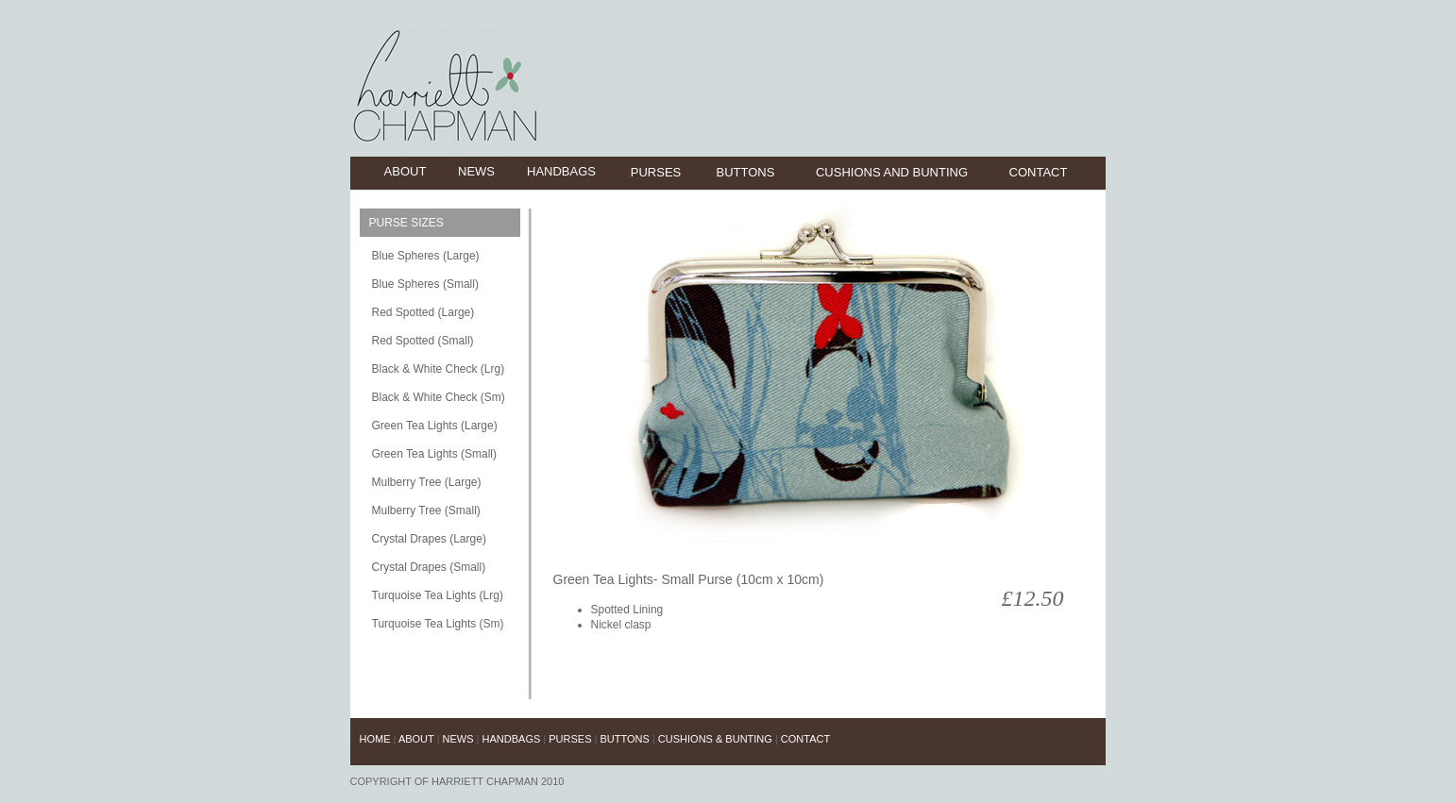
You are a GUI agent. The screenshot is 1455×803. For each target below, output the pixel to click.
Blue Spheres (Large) (426, 255)
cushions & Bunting (715, 738)
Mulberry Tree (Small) (426, 510)
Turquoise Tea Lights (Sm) (438, 623)
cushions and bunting (892, 172)
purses (656, 172)
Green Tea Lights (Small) (435, 453)
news (476, 171)
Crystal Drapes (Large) (429, 538)
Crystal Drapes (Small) (429, 567)
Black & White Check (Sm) (438, 397)
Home (377, 738)
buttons (746, 172)
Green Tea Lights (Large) (435, 425)
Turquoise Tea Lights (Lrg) (437, 595)
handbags (561, 171)
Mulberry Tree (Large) (427, 482)
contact (1038, 172)
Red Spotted (403, 340)
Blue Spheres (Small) (425, 284)
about (405, 171)
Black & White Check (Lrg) (438, 369)
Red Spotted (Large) (423, 312)
